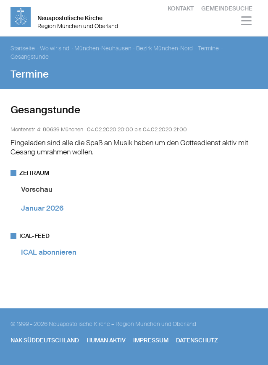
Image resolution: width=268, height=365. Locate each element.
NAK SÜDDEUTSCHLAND (45, 340)
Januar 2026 (42, 208)
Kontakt (181, 8)
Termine (208, 48)
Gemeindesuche (226, 8)
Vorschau (37, 189)
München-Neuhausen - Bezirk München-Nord (133, 48)
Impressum (150, 340)
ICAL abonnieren (48, 252)
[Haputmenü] (246, 22)
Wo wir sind (54, 48)
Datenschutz (197, 340)
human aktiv (106, 340)
